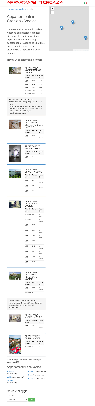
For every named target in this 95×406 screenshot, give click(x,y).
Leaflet (76, 50)
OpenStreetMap (84, 50)
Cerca (32, 399)
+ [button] (52, 9)
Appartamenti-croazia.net (17, 9)
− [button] (52, 12)
